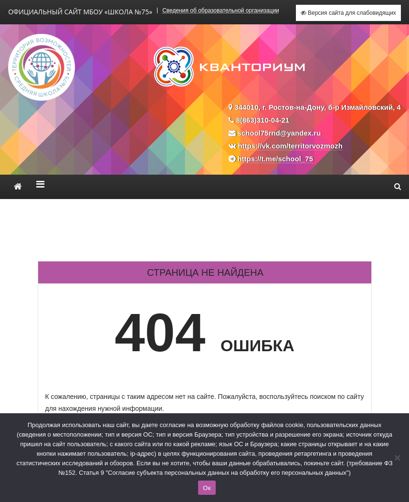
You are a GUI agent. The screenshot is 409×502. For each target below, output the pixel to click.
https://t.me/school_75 (275, 159)
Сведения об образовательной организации (220, 10)
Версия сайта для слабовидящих (348, 13)
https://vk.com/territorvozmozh (290, 146)
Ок (206, 488)
